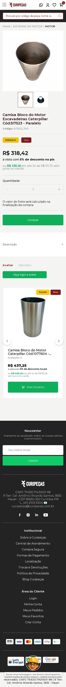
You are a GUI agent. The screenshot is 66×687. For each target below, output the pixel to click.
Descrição (10, 244)
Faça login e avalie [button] (24, 274)
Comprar (33, 220)
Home (6, 26)
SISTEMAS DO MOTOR (27, 26)
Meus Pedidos (33, 610)
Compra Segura (33, 549)
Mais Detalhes (35, 387)
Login (33, 598)
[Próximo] (59, 342)
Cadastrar (33, 460)
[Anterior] (7, 342)
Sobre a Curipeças (33, 537)
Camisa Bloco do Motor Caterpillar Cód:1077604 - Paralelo (28, 352)
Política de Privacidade (33, 573)
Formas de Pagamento (33, 555)
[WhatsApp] (41, 5)
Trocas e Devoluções (33, 567)
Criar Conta (33, 622)
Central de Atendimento (33, 543)
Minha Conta (33, 604)
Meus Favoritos (33, 616)
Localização (33, 561)
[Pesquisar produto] (59, 16)
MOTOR (50, 26)
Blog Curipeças (33, 579)
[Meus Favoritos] (54, 5)
